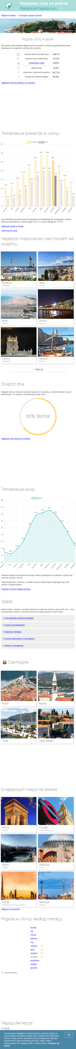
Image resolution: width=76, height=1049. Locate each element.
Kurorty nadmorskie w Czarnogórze (19, 639)
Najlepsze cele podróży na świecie (15, 439)
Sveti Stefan (46, 740)
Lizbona (6, 358)
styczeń (33, 927)
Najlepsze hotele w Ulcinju (12, 226)
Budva (43, 703)
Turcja (41, 868)
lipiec (32, 949)
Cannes (42, 320)
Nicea (42, 283)
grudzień (33, 968)
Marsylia (43, 358)
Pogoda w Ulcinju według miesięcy (16, 589)
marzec (33, 935)
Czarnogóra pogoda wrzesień (30, 15)
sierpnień (34, 953)
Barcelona (7, 283)
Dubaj (5, 902)
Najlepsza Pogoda (8, 15)
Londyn (43, 827)
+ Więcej (38, 369)
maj (31, 942)
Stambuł (44, 864)
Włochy (5, 868)
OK (69, 1034)
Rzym (5, 864)
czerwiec (33, 946)
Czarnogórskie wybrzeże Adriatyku (19, 618)
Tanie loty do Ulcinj (9, 231)
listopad (33, 964)
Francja (5, 830)
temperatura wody (36, 63)
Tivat (5, 740)
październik (34, 960)
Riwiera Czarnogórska (14, 646)
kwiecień (33, 938)
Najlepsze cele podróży (10, 909)
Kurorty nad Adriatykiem (15, 625)
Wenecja (44, 902)
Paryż (5, 827)
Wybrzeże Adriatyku (13, 632)
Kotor (5, 703)
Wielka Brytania (45, 830)
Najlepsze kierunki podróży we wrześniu (18, 83)
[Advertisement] (38, 105)
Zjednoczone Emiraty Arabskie (14, 905)
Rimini (5, 320)
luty (31, 931)
